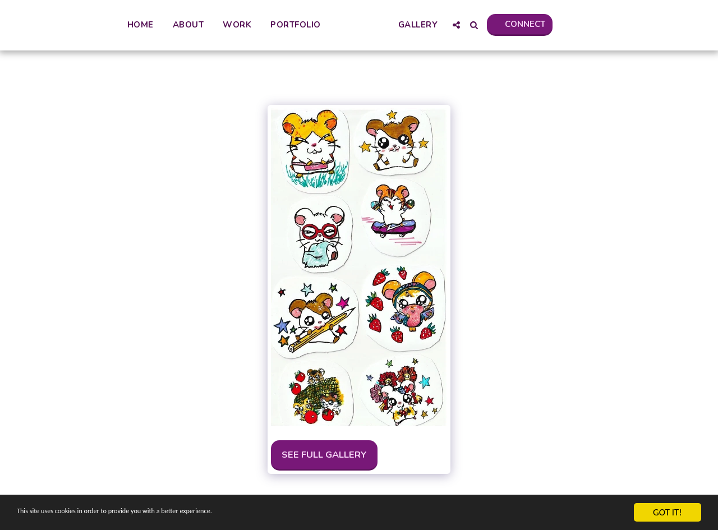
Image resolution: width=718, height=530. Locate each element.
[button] (505, 25)
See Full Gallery (324, 454)
